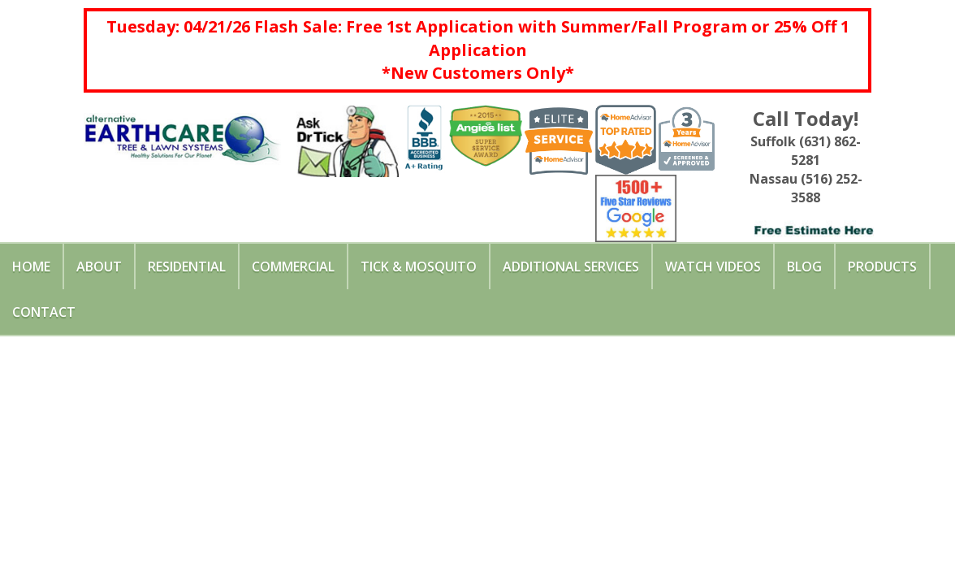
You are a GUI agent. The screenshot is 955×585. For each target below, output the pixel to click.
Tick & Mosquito (419, 266)
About (99, 266)
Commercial (293, 266)
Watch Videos (713, 266)
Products (882, 266)
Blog (804, 266)
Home (31, 266)
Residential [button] (187, 266)
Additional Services (571, 266)
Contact (44, 312)
